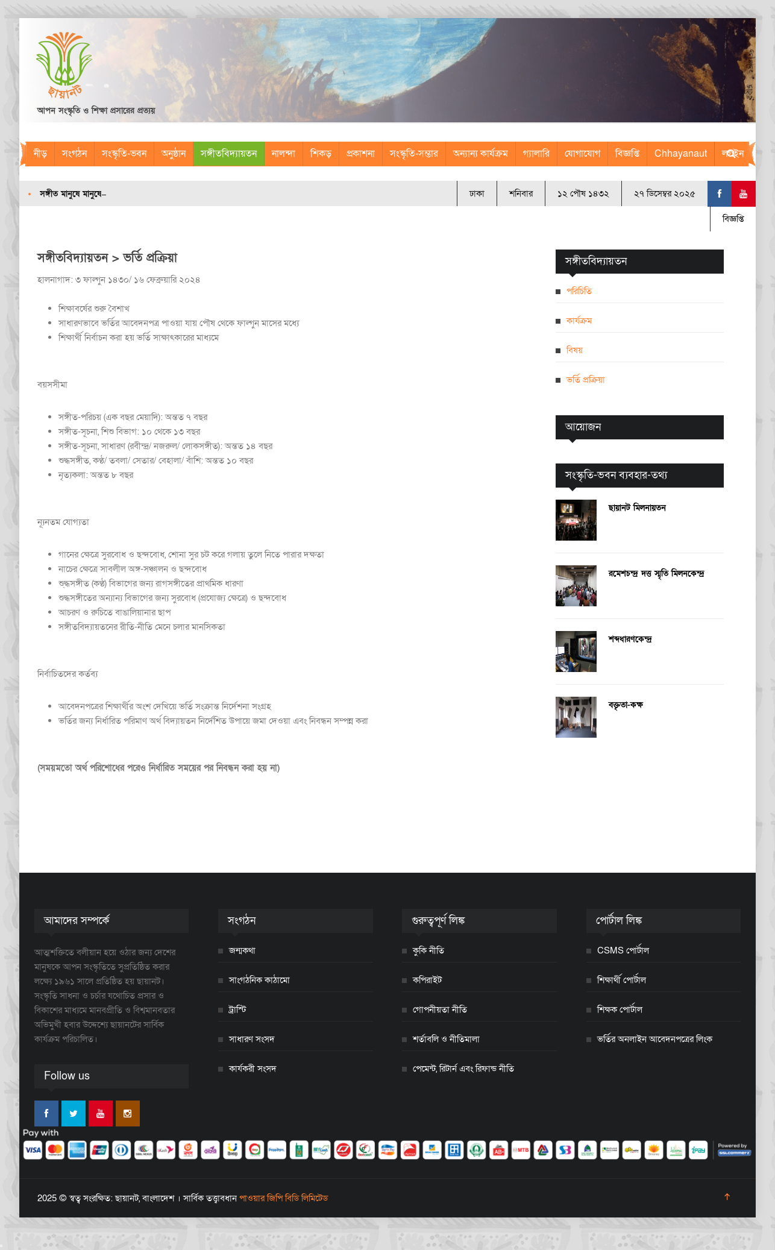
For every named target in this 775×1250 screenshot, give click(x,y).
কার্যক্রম (579, 321)
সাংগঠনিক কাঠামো (259, 980)
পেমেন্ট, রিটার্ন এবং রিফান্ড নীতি (463, 1069)
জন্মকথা (242, 950)
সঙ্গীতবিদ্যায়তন (229, 153)
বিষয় (574, 350)
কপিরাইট (427, 980)
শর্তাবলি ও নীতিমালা (446, 1039)
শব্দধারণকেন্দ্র (630, 639)
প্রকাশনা (361, 153)
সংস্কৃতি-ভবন (124, 153)
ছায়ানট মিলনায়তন (637, 508)
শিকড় (320, 153)
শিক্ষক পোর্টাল (619, 1009)
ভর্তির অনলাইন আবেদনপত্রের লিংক (654, 1039)
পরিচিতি (579, 291)
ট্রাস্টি (237, 1009)
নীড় (40, 153)
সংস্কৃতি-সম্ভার (414, 153)
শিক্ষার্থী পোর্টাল (621, 980)
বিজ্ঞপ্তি (627, 153)
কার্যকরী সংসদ (253, 1069)
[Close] (1, 1246)
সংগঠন (74, 153)
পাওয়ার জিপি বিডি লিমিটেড (283, 1198)
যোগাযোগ (582, 153)
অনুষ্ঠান (174, 153)
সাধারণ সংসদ (252, 1039)
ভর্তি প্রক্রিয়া (585, 380)
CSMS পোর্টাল (623, 950)
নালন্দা (283, 153)
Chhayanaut (680, 153)
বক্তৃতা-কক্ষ (626, 705)
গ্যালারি (536, 153)
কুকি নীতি (428, 950)
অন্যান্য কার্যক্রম (480, 153)
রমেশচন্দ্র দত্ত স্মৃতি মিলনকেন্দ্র (656, 573)
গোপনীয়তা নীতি (440, 1009)
